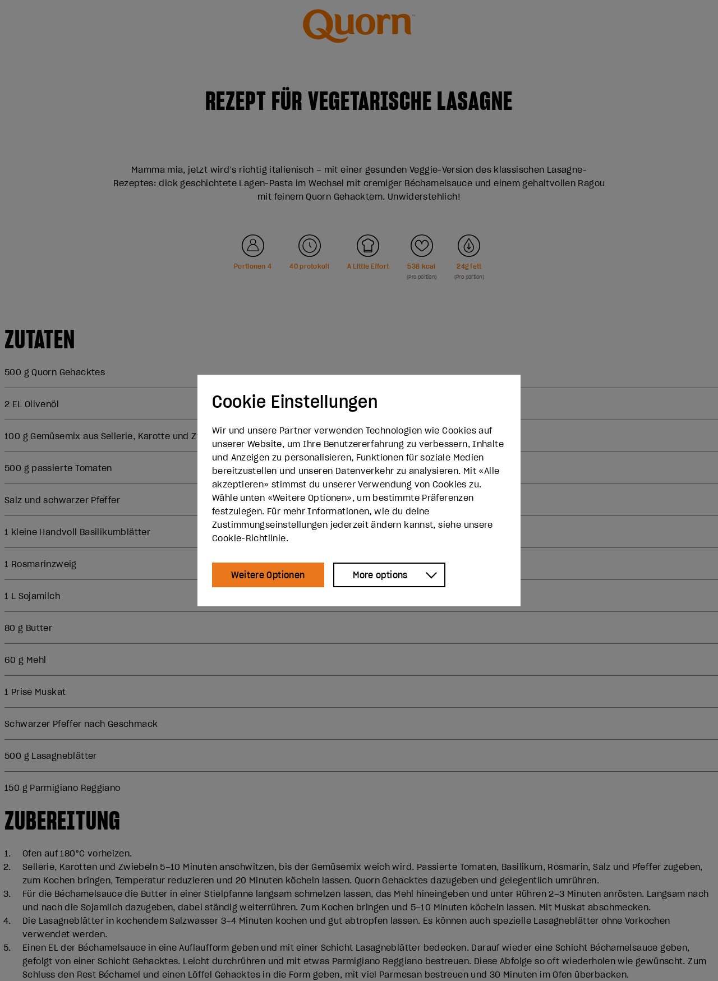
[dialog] (359, 490)
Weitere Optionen (268, 575)
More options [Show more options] (380, 575)
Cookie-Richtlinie (249, 538)
